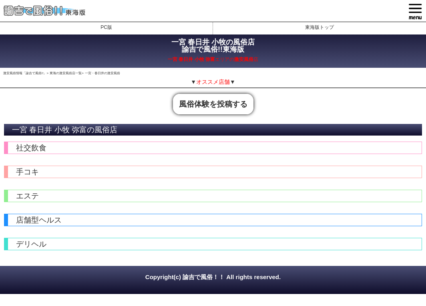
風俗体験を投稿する (213, 104)
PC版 (106, 27)
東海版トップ (319, 27)
